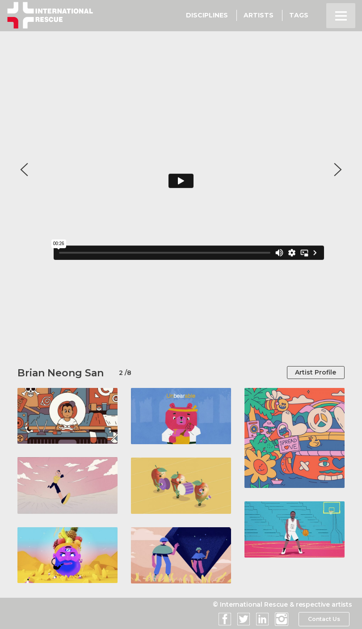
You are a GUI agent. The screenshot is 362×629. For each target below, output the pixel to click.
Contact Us (323, 620)
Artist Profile (314, 373)
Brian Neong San (60, 373)
